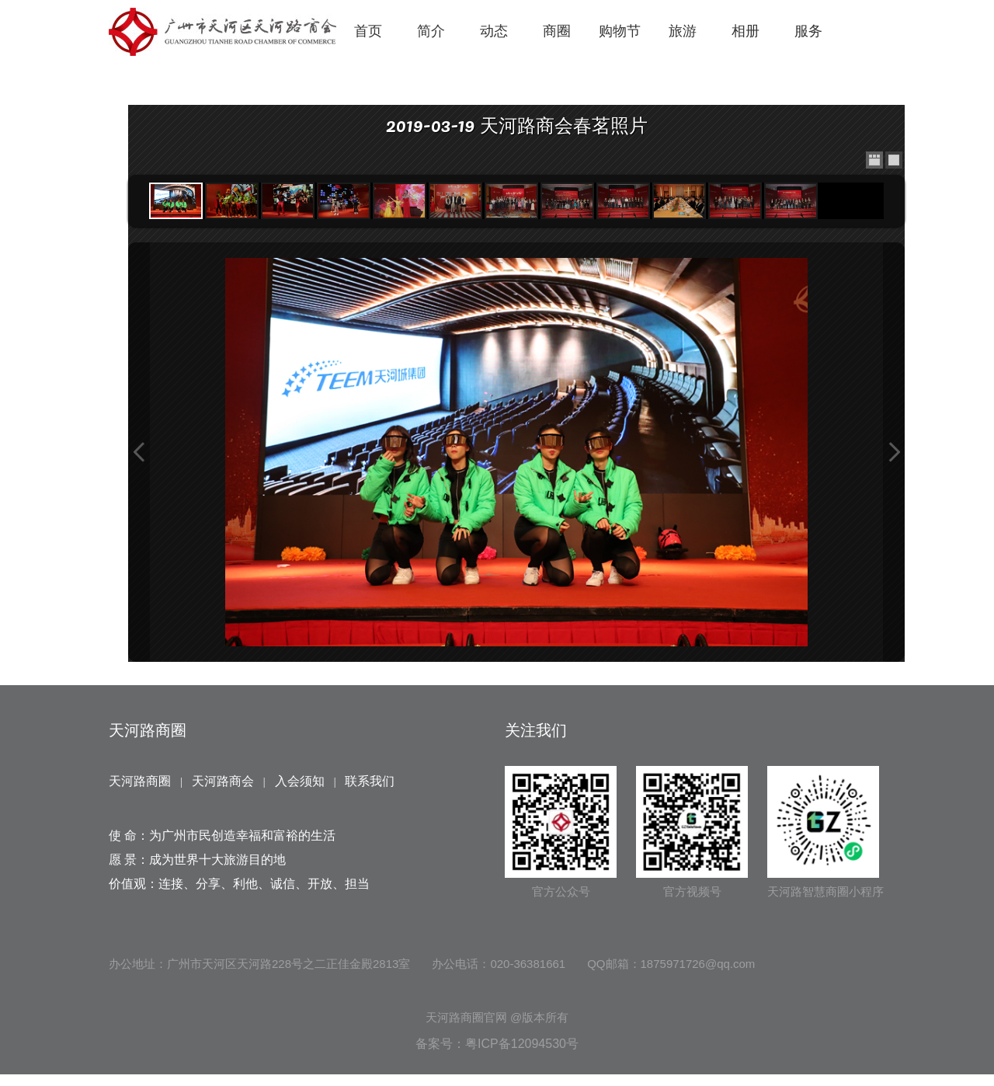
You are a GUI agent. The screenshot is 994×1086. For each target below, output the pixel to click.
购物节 (620, 31)
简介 (431, 31)
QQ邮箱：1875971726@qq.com (671, 963)
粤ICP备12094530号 (522, 1043)
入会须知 (300, 781)
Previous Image (139, 452)
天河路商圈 (140, 781)
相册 (745, 31)
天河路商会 (223, 781)
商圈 (557, 31)
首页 (368, 31)
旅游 (683, 31)
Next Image (894, 452)
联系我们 (369, 781)
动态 (494, 31)
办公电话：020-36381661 (498, 963)
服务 (808, 31)
